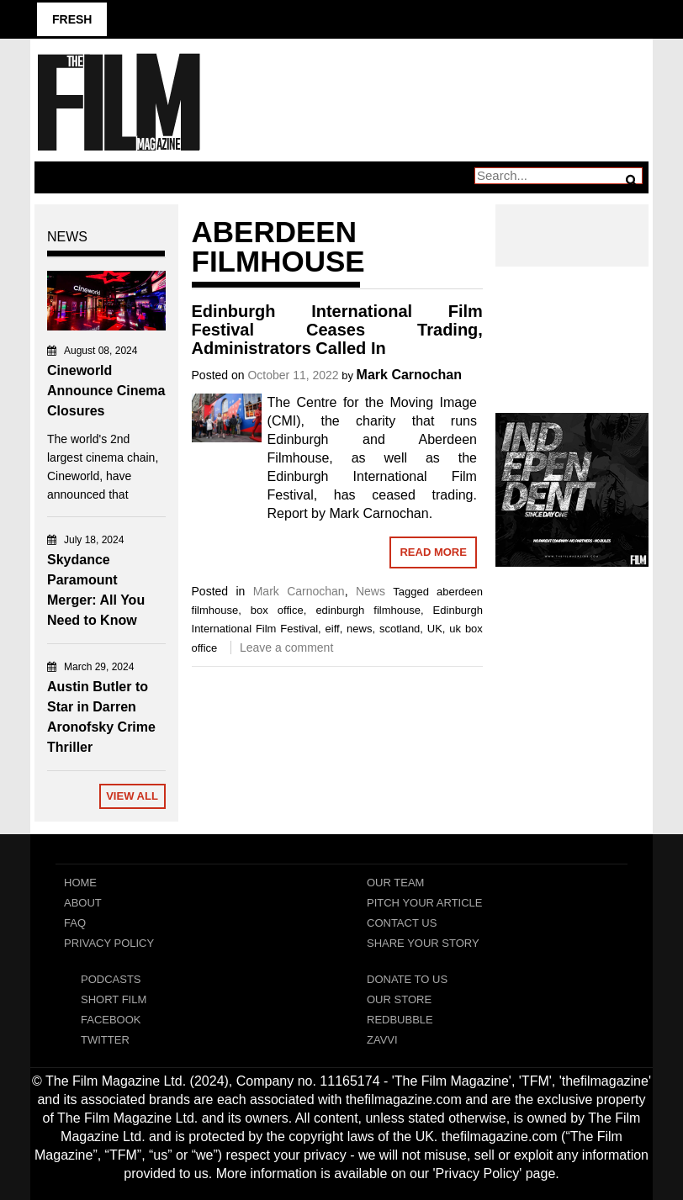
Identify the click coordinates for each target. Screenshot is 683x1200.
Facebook (111, 1019)
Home (80, 882)
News (370, 591)
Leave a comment (286, 647)
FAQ (75, 923)
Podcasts (111, 979)
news (359, 628)
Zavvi (382, 1039)
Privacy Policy (109, 943)
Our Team (395, 882)
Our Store (399, 999)
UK (434, 628)
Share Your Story (423, 943)
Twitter (105, 1039)
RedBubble (400, 1019)
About (83, 902)
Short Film (113, 999)
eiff (333, 628)
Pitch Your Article (425, 902)
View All (132, 796)
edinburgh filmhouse (368, 610)
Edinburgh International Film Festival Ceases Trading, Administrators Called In (337, 329)
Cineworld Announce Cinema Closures (106, 390)
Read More (433, 552)
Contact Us (402, 923)
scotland (399, 628)
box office (277, 610)
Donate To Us (407, 979)
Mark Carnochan (409, 374)
